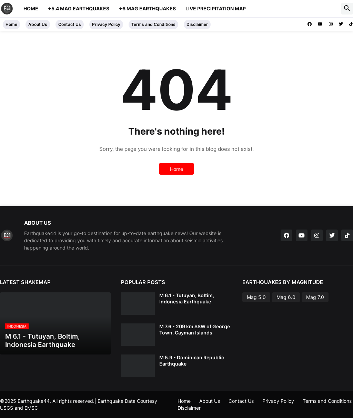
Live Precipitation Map (215, 8)
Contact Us (69, 24)
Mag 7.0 (315, 297)
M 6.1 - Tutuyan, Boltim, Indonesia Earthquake (186, 298)
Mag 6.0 (285, 297)
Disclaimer (197, 24)
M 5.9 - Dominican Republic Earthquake (191, 360)
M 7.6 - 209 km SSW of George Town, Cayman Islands (194, 329)
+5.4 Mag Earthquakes (78, 8)
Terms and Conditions (153, 24)
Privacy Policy (106, 24)
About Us (37, 24)
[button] (347, 8)
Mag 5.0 (256, 297)
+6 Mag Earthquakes (147, 8)
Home (30, 8)
